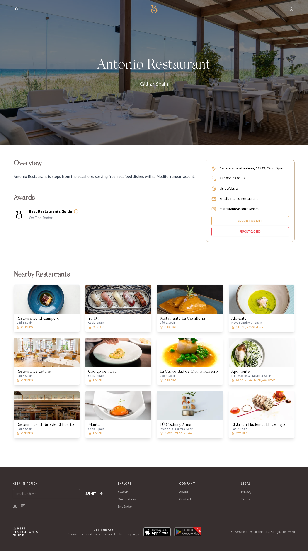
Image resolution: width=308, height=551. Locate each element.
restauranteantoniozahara (239, 209)
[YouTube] (23, 506)
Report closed (250, 231)
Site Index (125, 506)
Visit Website (229, 188)
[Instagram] (15, 506)
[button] (154, 72)
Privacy (246, 492)
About (183, 492)
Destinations (127, 499)
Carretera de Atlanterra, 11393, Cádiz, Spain (252, 168)
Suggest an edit (250, 221)
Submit (94, 493)
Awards (123, 492)
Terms (245, 499)
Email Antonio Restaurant (239, 198)
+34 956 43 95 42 (232, 178)
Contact (185, 499)
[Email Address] (46, 493)
